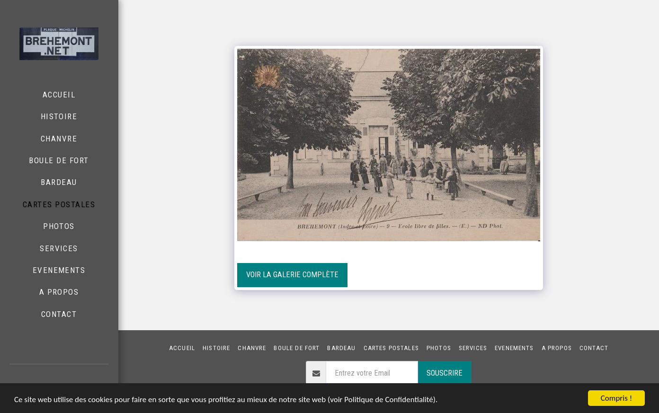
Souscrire (445, 373)
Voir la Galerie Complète (292, 274)
